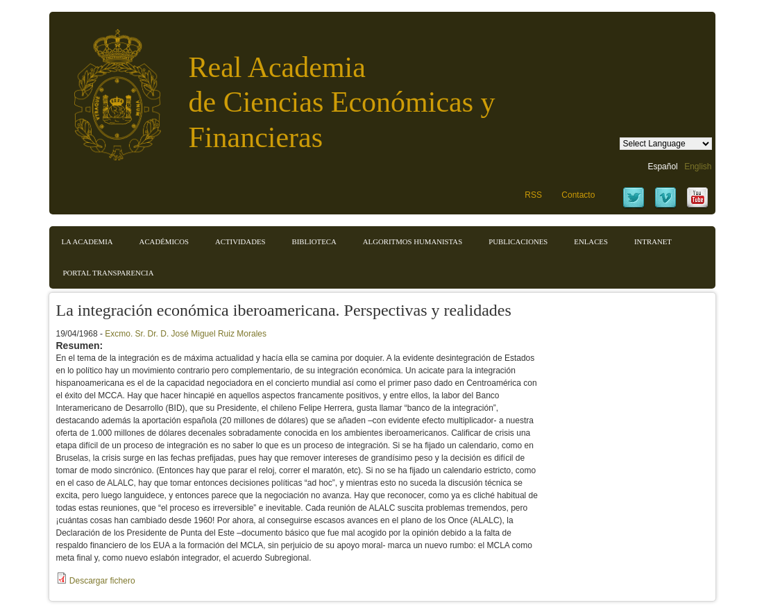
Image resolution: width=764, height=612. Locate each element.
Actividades (240, 241)
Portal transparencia (108, 273)
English (697, 166)
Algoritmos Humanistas (412, 241)
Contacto (578, 195)
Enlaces (591, 241)
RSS (533, 195)
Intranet (653, 241)
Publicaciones (518, 241)
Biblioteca (314, 241)
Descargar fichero (102, 581)
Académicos (164, 241)
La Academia (87, 241)
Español (662, 166)
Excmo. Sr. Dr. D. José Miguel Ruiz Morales (185, 334)
